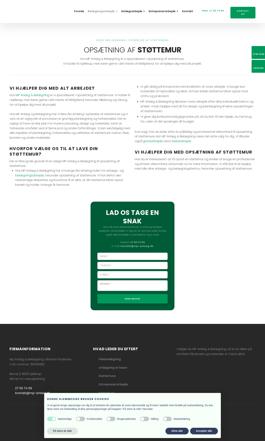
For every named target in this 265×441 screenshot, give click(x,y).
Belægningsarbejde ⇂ (102, 11)
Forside (79, 11)
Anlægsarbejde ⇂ (133, 11)
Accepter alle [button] (204, 430)
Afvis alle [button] (177, 430)
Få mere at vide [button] (62, 430)
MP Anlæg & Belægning (32, 95)
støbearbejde (181, 141)
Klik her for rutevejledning (27, 379)
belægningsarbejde (29, 175)
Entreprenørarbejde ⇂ (163, 11)
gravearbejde (153, 141)
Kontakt (187, 11)
